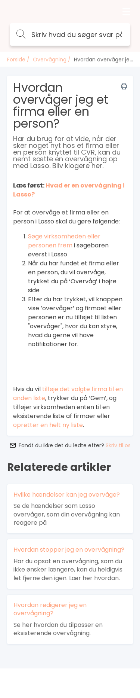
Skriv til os (118, 445)
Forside (16, 59)
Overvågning (49, 59)
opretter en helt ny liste (48, 425)
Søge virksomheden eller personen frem (64, 241)
